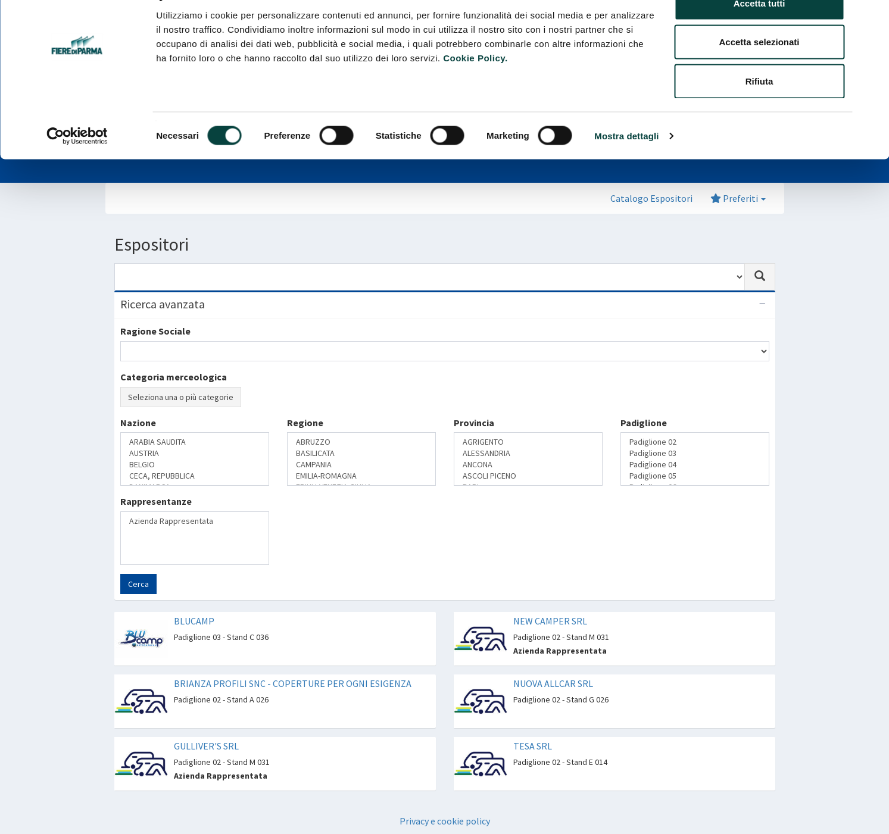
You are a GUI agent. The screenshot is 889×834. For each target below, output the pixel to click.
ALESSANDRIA (528, 453)
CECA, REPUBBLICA (194, 476)
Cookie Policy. (475, 86)
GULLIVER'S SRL (206, 746)
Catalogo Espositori (651, 198)
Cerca (138, 584)
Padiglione (643, 423)
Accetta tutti (759, 31)
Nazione (138, 423)
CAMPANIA (361, 464)
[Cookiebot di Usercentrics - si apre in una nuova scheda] (77, 164)
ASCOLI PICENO (528, 476)
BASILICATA (361, 453)
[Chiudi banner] (870, 18)
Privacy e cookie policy (445, 821)
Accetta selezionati (759, 70)
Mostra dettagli (626, 164)
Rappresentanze (156, 501)
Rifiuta (759, 109)
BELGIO (194, 464)
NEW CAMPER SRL (550, 621)
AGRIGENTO (528, 442)
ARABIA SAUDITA (194, 442)
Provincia (474, 423)
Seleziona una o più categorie (180, 397)
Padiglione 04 (695, 464)
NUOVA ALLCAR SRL (553, 683)
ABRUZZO (361, 442)
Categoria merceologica (173, 377)
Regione (305, 423)
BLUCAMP (194, 621)
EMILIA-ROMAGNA (361, 476)
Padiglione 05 (695, 476)
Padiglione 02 (695, 442)
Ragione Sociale (155, 331)
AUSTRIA (194, 453)
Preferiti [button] (738, 198)
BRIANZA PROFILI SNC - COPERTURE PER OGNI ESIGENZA (292, 683)
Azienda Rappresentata (194, 521)
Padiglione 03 (695, 453)
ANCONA (528, 464)
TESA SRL (532, 746)
